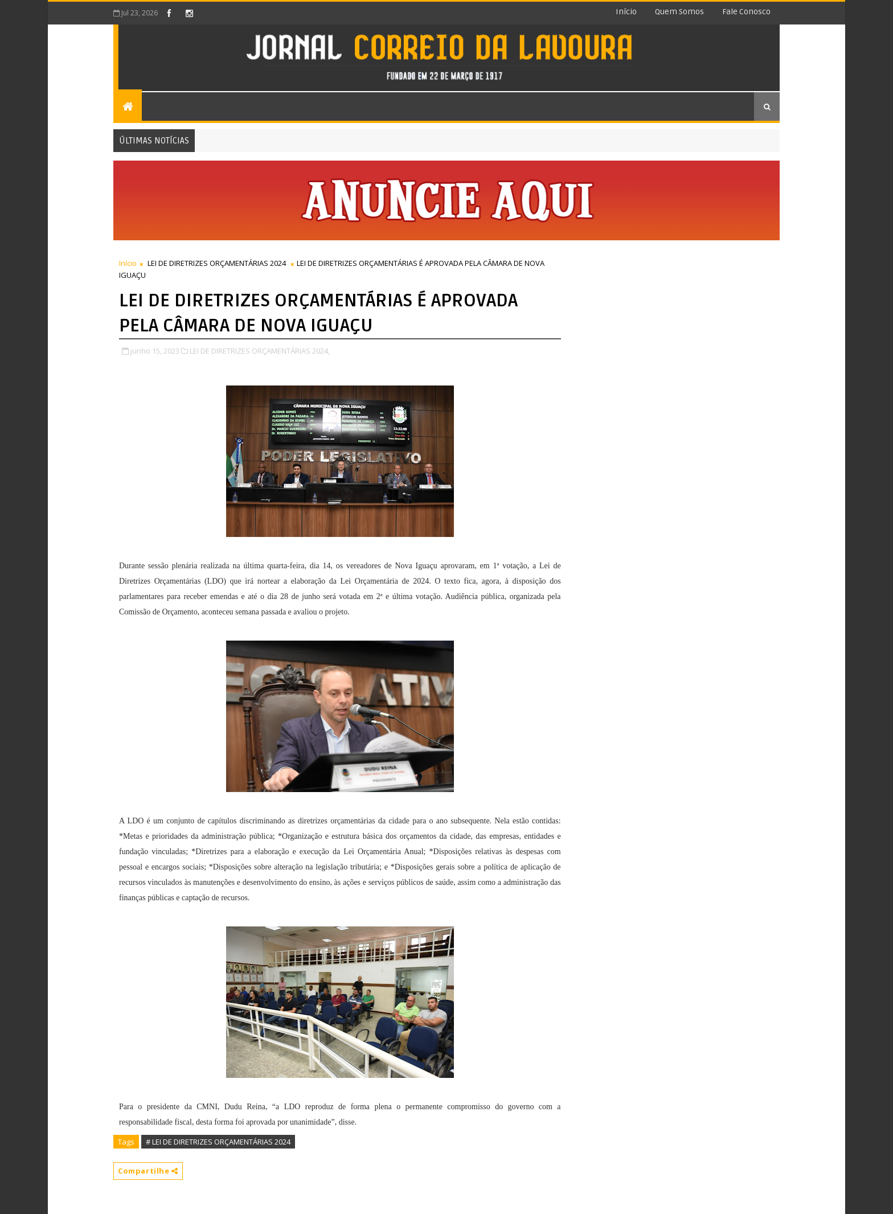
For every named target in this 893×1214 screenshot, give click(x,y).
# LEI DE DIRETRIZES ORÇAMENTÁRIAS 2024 (218, 1142)
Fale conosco (746, 12)
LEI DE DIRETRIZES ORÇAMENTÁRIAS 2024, (260, 351)
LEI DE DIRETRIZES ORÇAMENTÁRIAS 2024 (217, 263)
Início (626, 12)
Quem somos (679, 12)
